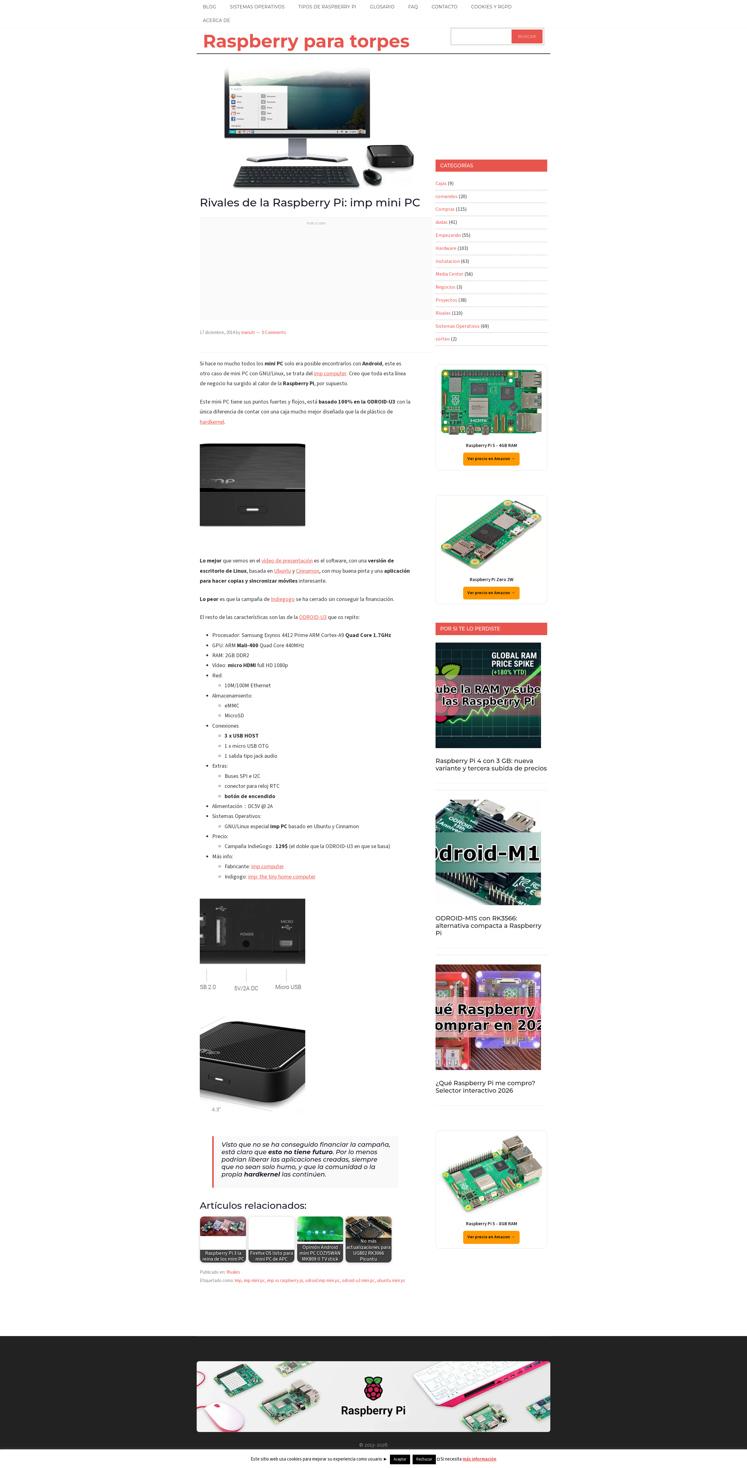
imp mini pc (254, 1280)
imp (238, 1280)
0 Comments (274, 332)
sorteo (443, 339)
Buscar (527, 36)
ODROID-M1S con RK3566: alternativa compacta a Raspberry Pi (488, 926)
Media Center (449, 274)
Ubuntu (282, 571)
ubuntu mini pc (391, 1280)
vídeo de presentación (287, 561)
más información (479, 1459)
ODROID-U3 (313, 617)
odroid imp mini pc (322, 1280)
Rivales (233, 1272)
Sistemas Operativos (458, 326)
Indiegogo (283, 599)
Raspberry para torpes (306, 41)
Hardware (446, 248)
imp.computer (267, 866)
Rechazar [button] (424, 1459)
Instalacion (448, 261)
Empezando (448, 235)
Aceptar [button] (400, 1459)
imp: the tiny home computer (281, 877)
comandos (447, 196)
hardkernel (212, 422)
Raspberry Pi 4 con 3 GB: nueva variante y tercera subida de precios (491, 764)
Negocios (445, 287)
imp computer (330, 373)
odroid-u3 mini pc (358, 1280)
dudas (442, 222)
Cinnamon (307, 571)
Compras (445, 209)
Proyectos (446, 300)
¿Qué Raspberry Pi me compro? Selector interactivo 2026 (485, 1086)
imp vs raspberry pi (285, 1280)
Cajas (441, 183)
